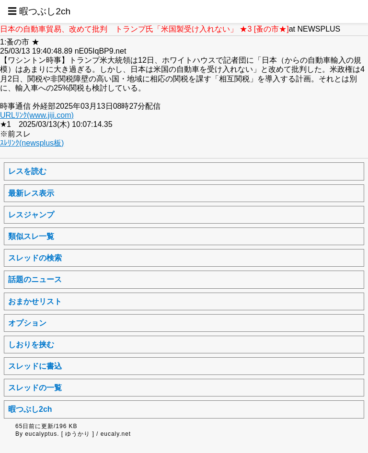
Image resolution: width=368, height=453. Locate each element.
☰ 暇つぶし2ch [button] (39, 11)
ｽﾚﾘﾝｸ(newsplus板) (32, 143)
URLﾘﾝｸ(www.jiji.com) (37, 115)
